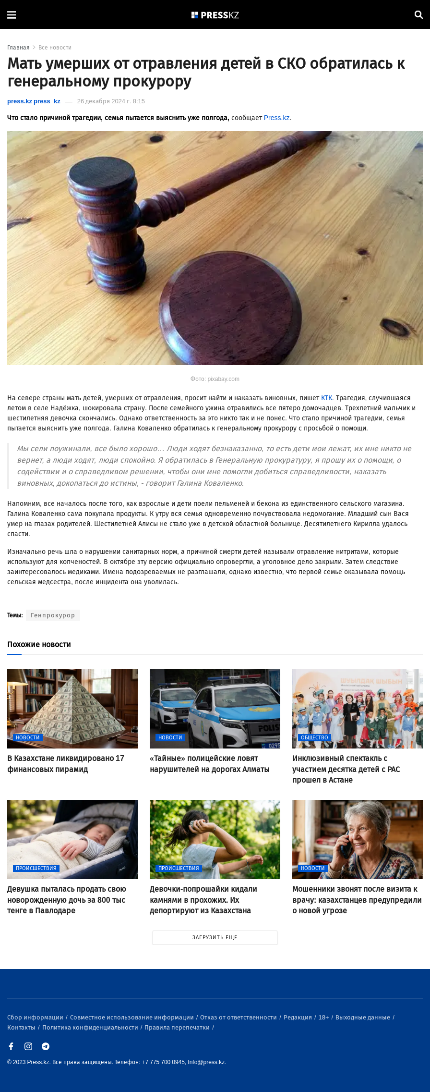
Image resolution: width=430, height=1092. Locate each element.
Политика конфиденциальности (91, 1027)
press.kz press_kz (33, 101)
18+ (325, 1017)
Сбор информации (36, 1017)
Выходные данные (363, 1017)
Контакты (22, 1027)
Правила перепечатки (177, 1027)
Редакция (298, 1017)
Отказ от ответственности (239, 1017)
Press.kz (277, 118)
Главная (18, 47)
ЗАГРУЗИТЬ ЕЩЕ (215, 937)
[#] (215, 15)
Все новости (55, 47)
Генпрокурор (53, 615)
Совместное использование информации (132, 1017)
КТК (326, 398)
